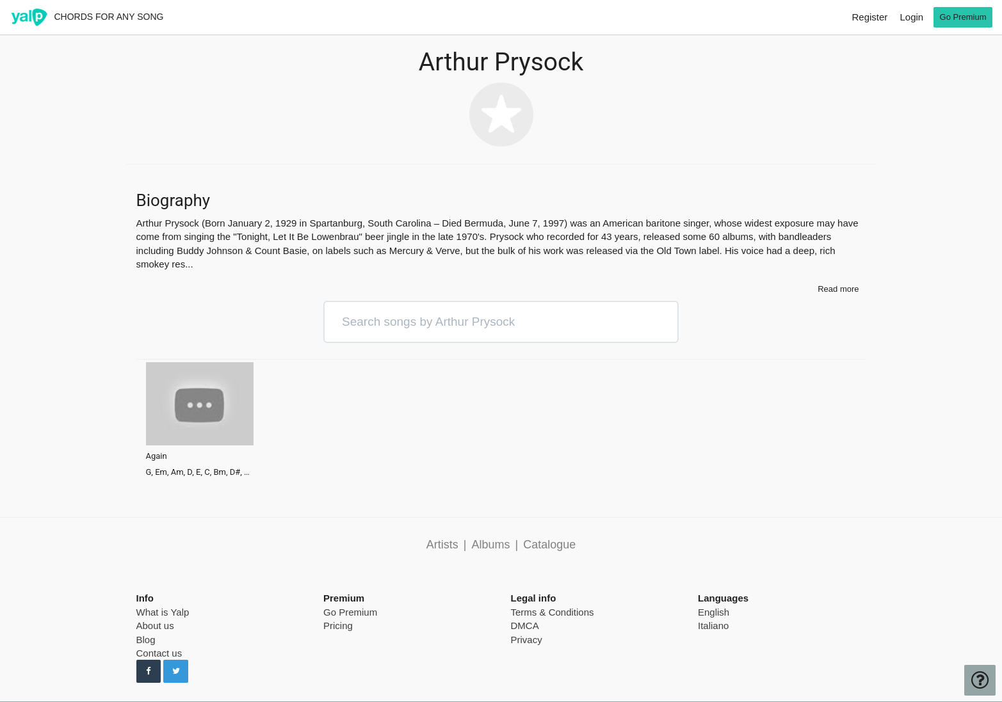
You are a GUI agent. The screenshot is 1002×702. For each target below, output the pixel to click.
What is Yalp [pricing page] (163, 612)
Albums (490, 544)
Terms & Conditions (552, 612)
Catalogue (549, 544)
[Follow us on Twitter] (175, 671)
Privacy (526, 639)
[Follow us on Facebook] (148, 671)
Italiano (713, 625)
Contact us (159, 653)
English (713, 612)
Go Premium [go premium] (963, 17)
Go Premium (350, 612)
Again (156, 456)
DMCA (525, 625)
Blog (146, 639)
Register (869, 17)
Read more (838, 289)
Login (911, 17)
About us (155, 625)
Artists (442, 544)
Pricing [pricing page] (338, 625)
